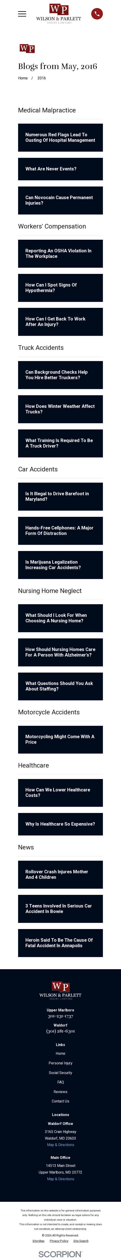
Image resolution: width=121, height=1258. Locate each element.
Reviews (60, 1092)
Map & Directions (60, 1145)
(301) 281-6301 (60, 1031)
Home (60, 1053)
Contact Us (60, 1101)
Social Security (60, 1073)
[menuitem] (38, 1241)
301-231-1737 (60, 1016)
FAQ (60, 1082)
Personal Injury (60, 1063)
